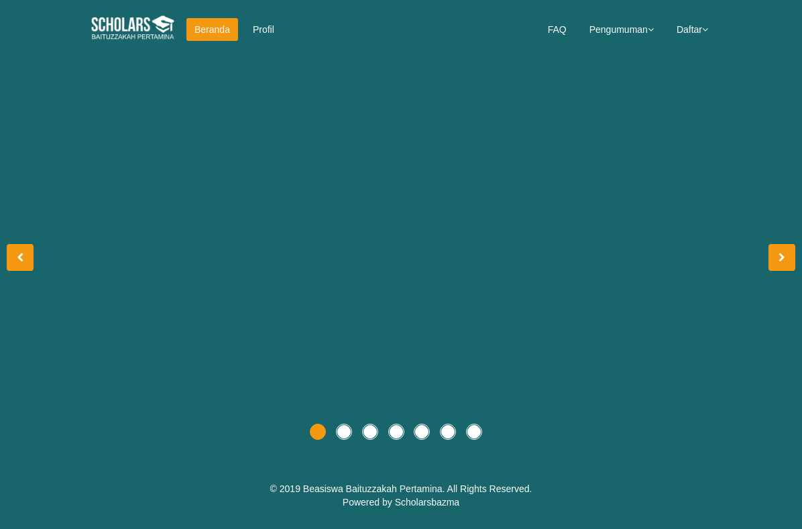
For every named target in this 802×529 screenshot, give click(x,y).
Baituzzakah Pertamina (394, 488)
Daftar (692, 29)
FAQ (557, 29)
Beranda (212, 29)
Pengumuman (621, 29)
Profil (263, 29)
